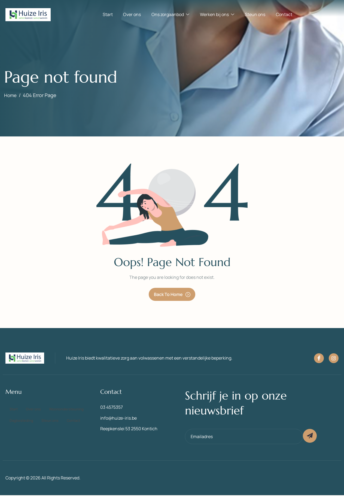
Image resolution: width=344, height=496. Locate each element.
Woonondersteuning (29, 415)
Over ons (133, 15)
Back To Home (172, 295)
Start (110, 15)
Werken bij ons (217, 15)
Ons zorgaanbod (171, 15)
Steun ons (254, 15)
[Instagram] (334, 359)
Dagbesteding (70, 415)
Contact (282, 15)
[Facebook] (319, 359)
